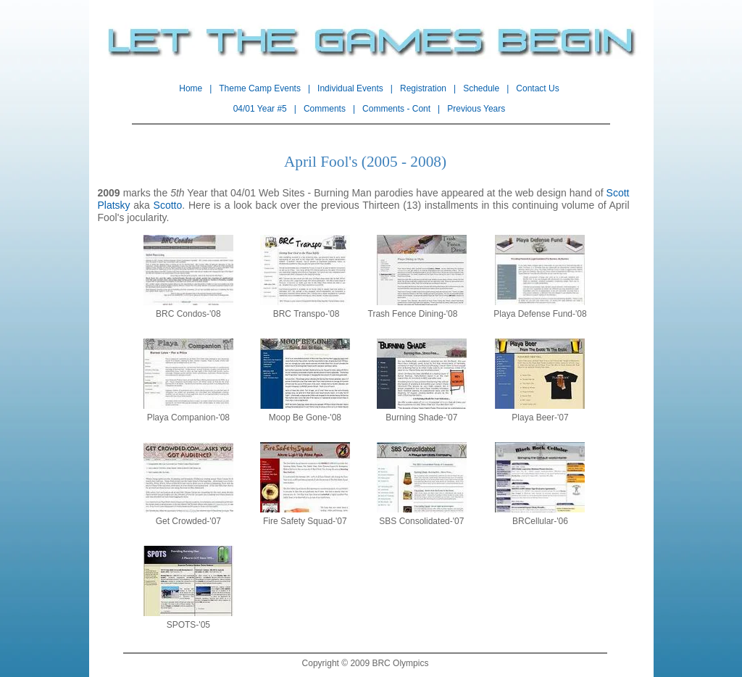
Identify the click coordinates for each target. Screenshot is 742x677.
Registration (423, 88)
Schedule (481, 88)
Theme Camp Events (260, 88)
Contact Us (537, 88)
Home (190, 88)
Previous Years (476, 109)
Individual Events (350, 88)
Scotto (168, 205)
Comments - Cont (396, 109)
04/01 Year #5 (260, 109)
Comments (325, 109)
